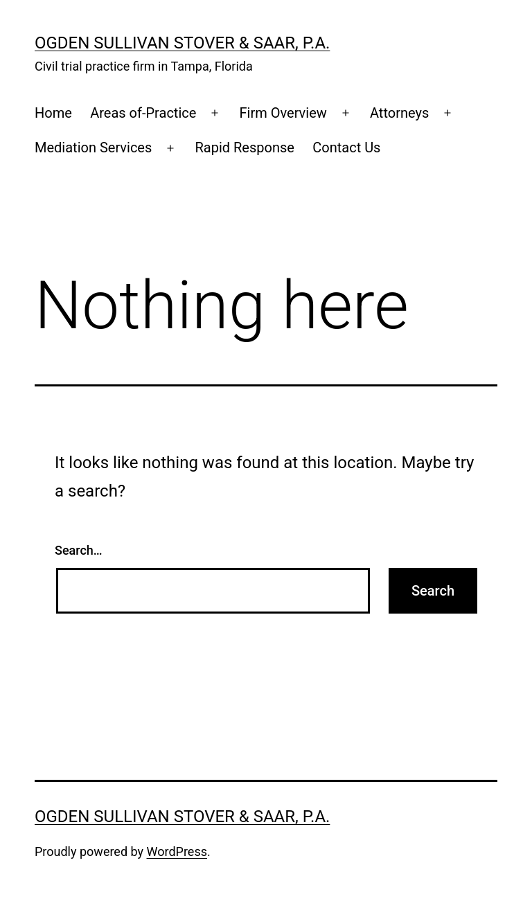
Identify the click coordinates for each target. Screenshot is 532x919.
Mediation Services (93, 147)
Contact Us (346, 147)
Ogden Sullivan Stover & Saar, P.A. (182, 43)
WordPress (177, 851)
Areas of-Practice (143, 113)
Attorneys (399, 113)
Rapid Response (244, 147)
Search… (79, 550)
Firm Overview (283, 113)
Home (53, 113)
